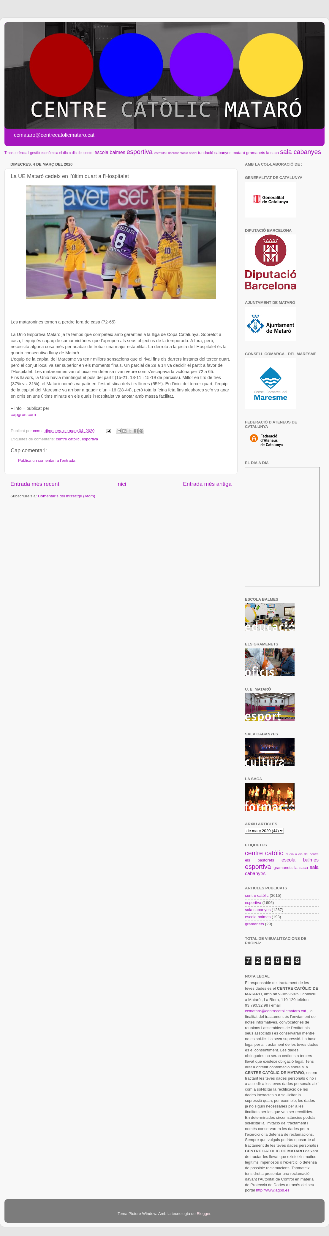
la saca (272, 152)
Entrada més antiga (207, 484)
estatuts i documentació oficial (175, 153)
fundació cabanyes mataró (221, 152)
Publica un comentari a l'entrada (46, 460)
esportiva (139, 152)
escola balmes (109, 152)
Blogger (203, 1213)
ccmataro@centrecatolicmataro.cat (275, 1011)
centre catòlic (68, 439)
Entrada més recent (34, 484)
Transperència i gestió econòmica (31, 153)
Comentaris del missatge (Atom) (66, 496)
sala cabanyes (300, 152)
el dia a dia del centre (76, 153)
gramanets (255, 152)
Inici (121, 484)
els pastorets (259, 860)
